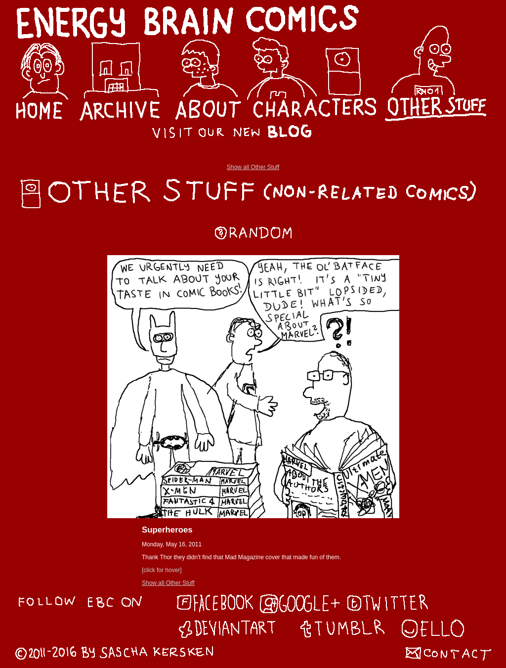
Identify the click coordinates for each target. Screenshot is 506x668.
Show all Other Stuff (253, 167)
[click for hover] (162, 570)
